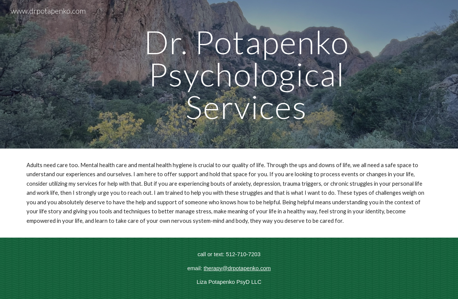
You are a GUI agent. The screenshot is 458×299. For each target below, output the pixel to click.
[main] (246, 74)
